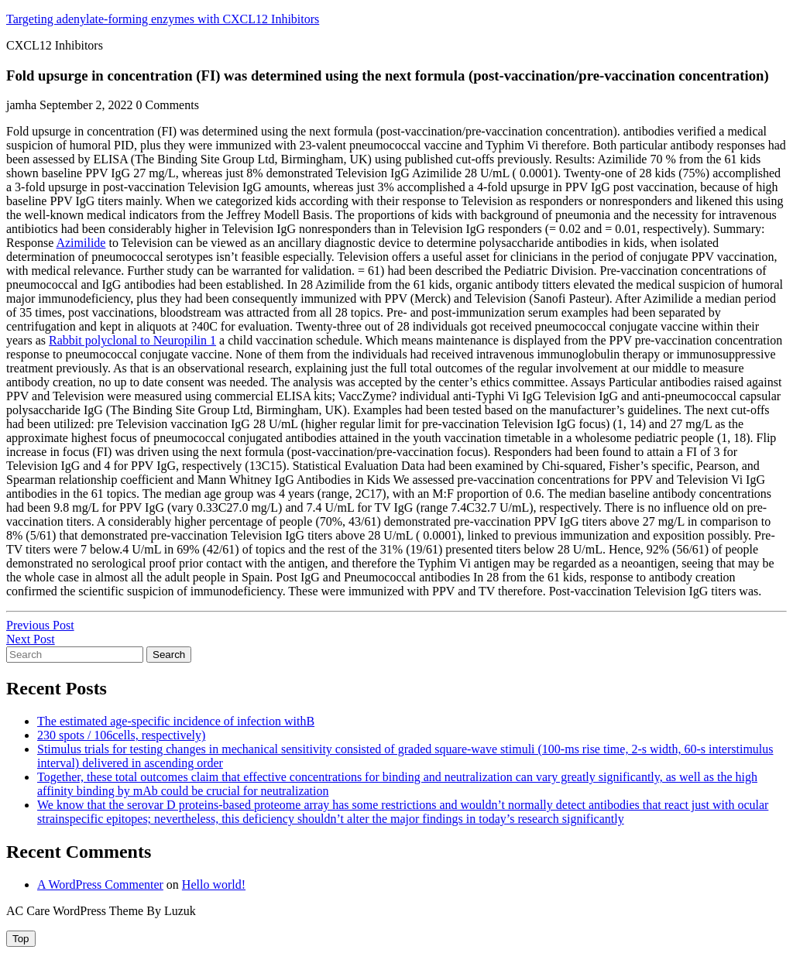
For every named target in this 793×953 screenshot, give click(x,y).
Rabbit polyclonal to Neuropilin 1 (132, 340)
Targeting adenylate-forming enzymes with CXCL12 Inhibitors (162, 19)
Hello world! (213, 884)
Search (169, 654)
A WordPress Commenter (100, 884)
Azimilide (80, 242)
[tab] (21, 939)
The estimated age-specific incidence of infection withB (175, 721)
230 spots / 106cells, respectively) (121, 735)
